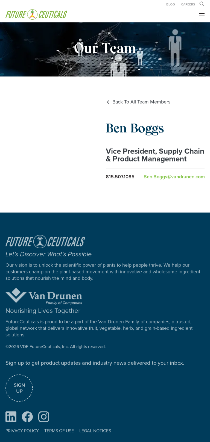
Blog (170, 4)
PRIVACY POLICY (22, 437)
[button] (202, 4)
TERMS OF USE (59, 437)
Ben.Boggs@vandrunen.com (174, 177)
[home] (36, 14)
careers (188, 4)
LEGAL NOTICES (95, 437)
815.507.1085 (120, 177)
